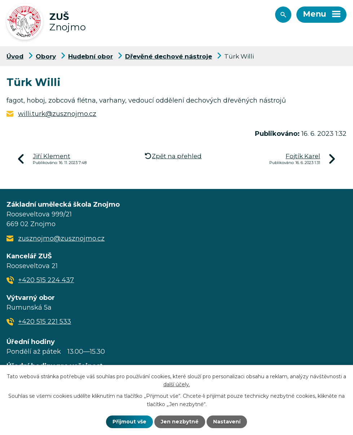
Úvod (14, 56)
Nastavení (227, 421)
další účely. (176, 384)
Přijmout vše (129, 421)
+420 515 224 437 (46, 280)
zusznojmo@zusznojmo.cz (61, 238)
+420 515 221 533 (44, 322)
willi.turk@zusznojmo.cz (57, 114)
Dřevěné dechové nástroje (168, 56)
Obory (46, 56)
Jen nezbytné (180, 421)
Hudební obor (90, 56)
